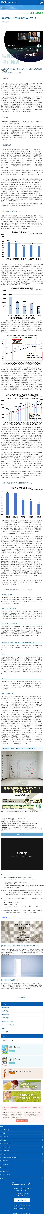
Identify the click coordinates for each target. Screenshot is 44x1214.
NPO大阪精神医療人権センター (22, 1208)
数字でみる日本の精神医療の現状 (8, 1157)
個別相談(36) (5, 1007)
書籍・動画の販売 (4, 1150)
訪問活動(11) (5, 1011)
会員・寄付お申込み (5, 1143)
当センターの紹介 (4, 1129)
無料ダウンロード (21, 834)
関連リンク (3, 1167)
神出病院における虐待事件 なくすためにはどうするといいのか (21, 945)
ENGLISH (2, 1178)
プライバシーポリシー (5, 1174)
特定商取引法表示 (4, 1171)
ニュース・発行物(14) (8, 1025)
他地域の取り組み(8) (7, 1021)
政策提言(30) (5, 1014)
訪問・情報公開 (4, 1136)
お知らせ (2, 1154)
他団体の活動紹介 (4, 1164)
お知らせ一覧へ (22, 997)
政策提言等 (3, 1140)
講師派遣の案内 (4, 1161)
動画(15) (4, 1028)
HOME (2, 1126)
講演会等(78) (5, 1018)
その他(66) (5, 1031)
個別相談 (2, 1133)
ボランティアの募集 (5, 1147)
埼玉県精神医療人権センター (10, 980)
